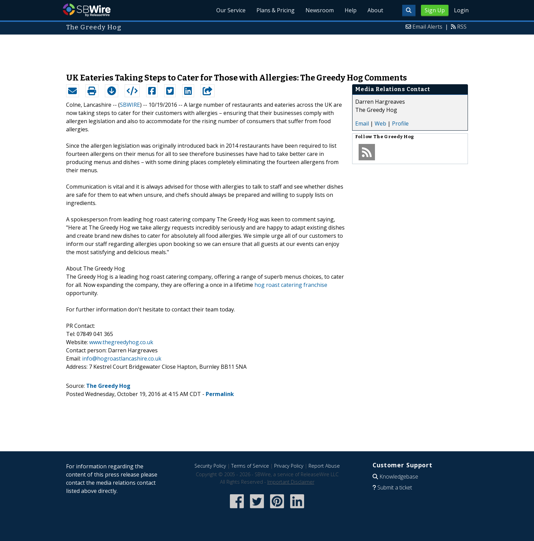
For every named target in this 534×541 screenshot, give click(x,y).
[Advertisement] (267, 50)
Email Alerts (427, 26)
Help (351, 10)
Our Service (231, 10)
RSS (462, 26)
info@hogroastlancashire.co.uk (121, 358)
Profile (400, 123)
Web (380, 123)
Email (362, 123)
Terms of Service (250, 466)
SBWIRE (130, 104)
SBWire (87, 10)
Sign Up (435, 10)
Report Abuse (324, 466)
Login (461, 10)
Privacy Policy (288, 466)
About (375, 10)
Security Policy (210, 466)
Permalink (220, 394)
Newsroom (319, 10)
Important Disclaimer (290, 482)
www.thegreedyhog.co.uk (121, 342)
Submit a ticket (394, 487)
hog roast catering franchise (290, 285)
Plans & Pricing (275, 10)
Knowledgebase (398, 476)
